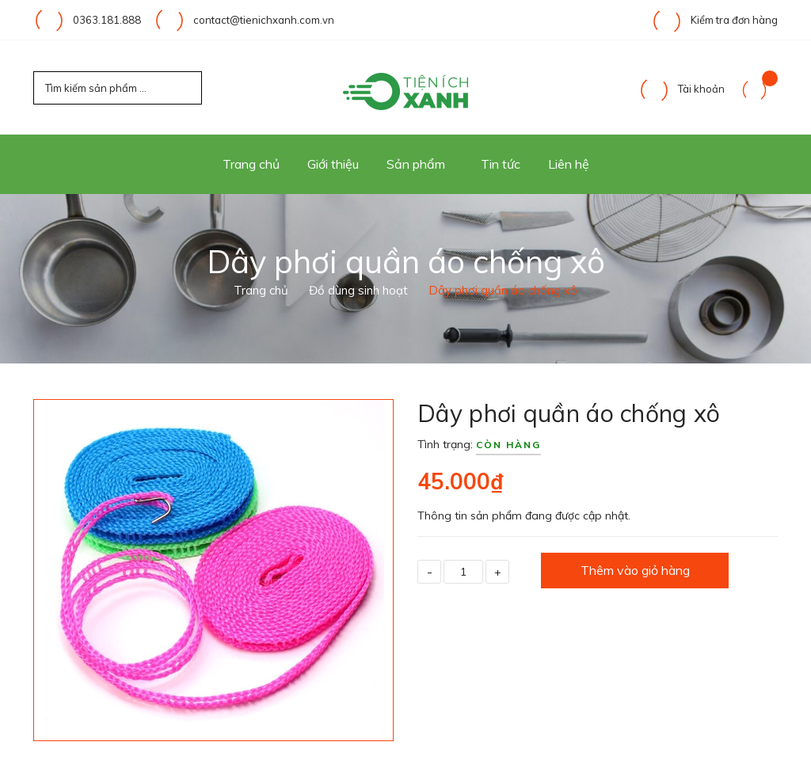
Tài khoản (681, 88)
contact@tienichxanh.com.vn (263, 19)
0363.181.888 (107, 19)
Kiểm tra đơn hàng (714, 19)
